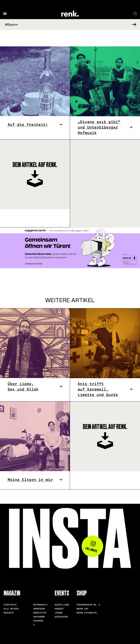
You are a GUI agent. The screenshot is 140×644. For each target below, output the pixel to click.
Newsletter (39, 613)
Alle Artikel (11, 609)
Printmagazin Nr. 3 (88, 605)
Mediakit (9, 613)
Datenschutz (40, 605)
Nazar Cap (82, 609)
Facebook (38, 621)
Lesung (59, 613)
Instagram (39, 617)
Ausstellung (62, 605)
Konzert (59, 609)
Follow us (91, 546)
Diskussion (61, 617)
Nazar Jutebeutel (87, 613)
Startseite (10, 605)
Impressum (39, 609)
